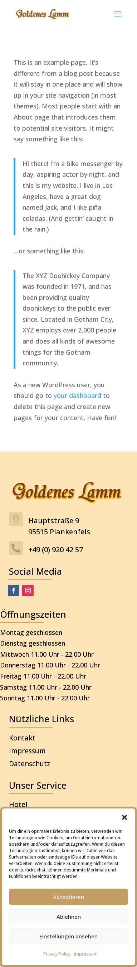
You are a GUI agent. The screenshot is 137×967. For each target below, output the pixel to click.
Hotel (18, 804)
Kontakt (22, 738)
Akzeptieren (68, 896)
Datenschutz (29, 763)
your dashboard (77, 395)
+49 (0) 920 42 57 (55, 549)
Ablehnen (69, 916)
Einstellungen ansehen (68, 936)
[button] (124, 817)
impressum (86, 954)
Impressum (27, 750)
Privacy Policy (56, 954)
